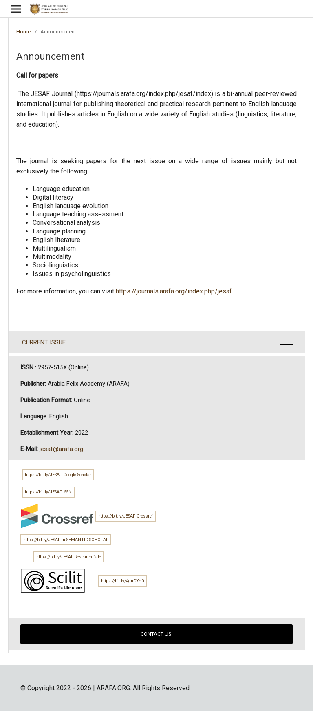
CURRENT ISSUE (43, 342)
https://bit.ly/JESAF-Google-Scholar (58, 475)
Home (23, 32)
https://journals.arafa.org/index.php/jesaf (174, 291)
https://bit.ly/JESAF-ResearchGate (68, 557)
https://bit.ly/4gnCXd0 (122, 581)
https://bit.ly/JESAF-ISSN (48, 492)
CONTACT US (157, 634)
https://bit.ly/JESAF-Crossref (125, 516)
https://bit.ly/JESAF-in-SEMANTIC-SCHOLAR (65, 539)
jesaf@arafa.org (61, 449)
